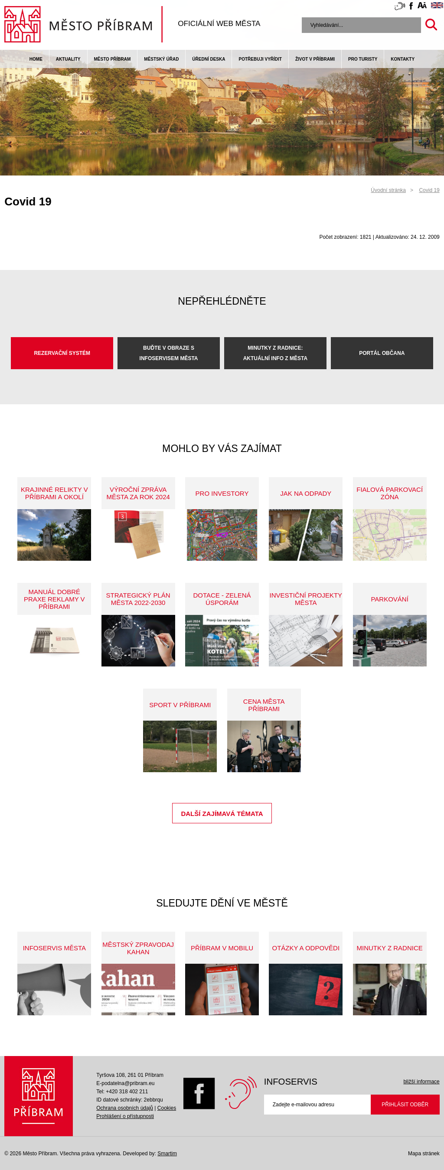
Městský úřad (161, 59)
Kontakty (403, 59)
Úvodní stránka (388, 190)
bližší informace (421, 1082)
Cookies (166, 1108)
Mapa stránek (424, 1153)
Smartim (167, 1153)
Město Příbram (112, 59)
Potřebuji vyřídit (259, 59)
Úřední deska (208, 59)
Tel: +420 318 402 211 (122, 1092)
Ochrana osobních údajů (124, 1108)
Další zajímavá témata (222, 813)
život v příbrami (315, 59)
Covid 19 (429, 190)
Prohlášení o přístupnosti (125, 1116)
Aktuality (68, 59)
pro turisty (362, 59)
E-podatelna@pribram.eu (125, 1083)
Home (35, 59)
